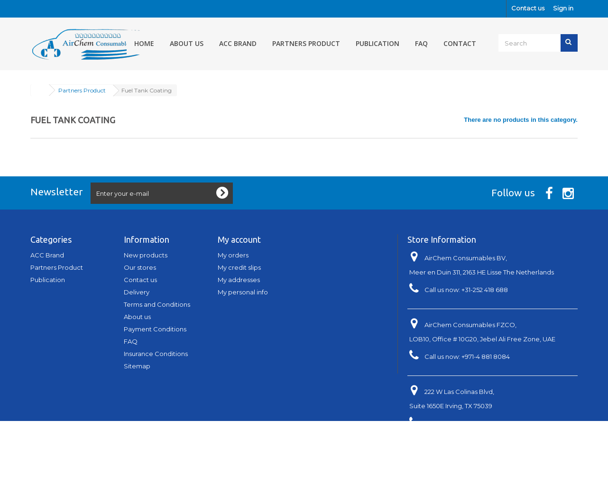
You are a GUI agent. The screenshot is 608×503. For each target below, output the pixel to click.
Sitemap (137, 366)
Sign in (563, 8)
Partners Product (306, 43)
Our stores (140, 267)
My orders (233, 255)
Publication (377, 43)
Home (144, 43)
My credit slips (239, 267)
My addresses (239, 280)
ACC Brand (238, 43)
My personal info (243, 292)
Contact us (527, 8)
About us (186, 43)
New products (145, 255)
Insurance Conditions (156, 353)
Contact (459, 43)
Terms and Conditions (157, 304)
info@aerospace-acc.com (484, 441)
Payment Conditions (155, 329)
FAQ (421, 43)
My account (239, 239)
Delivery (136, 292)
